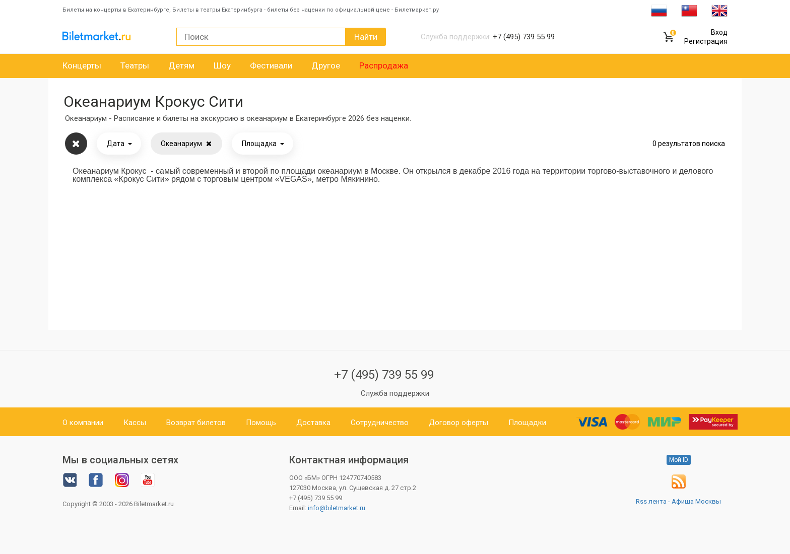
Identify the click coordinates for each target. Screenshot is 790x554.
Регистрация (706, 41)
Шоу (222, 65)
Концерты (81, 65)
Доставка (313, 422)
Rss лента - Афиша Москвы (678, 501)
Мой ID (678, 459)
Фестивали (271, 65)
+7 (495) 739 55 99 (384, 374)
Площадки (527, 422)
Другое (325, 65)
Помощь (261, 422)
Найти (365, 37)
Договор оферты (458, 422)
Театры (134, 65)
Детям (181, 65)
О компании (82, 422)
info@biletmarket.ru (336, 508)
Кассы (134, 422)
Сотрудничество (380, 422)
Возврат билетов (196, 422)
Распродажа (383, 65)
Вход (719, 32)
